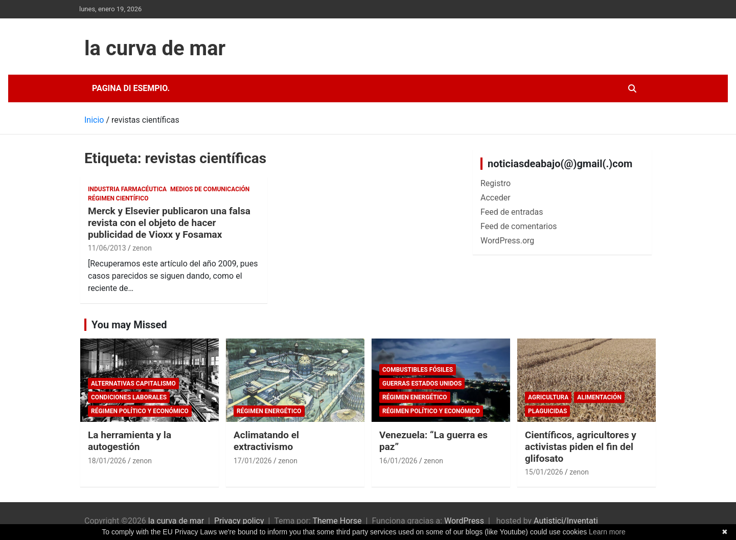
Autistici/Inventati (566, 521)
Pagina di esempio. (131, 88)
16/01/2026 (398, 461)
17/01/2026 (253, 461)
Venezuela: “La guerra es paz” (433, 441)
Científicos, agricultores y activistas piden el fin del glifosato (580, 446)
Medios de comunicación (209, 189)
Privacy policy (239, 521)
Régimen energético (269, 411)
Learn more (607, 532)
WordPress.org (507, 240)
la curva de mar (154, 48)
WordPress (464, 521)
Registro (495, 183)
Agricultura (548, 397)
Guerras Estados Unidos (422, 383)
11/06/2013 (107, 248)
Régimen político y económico (140, 411)
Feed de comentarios (518, 226)
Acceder (495, 197)
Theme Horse (336, 521)
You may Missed (129, 325)
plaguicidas (547, 411)
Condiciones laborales (129, 397)
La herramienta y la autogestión (129, 441)
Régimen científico (118, 198)
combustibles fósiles (417, 369)
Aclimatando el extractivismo (266, 441)
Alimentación (599, 397)
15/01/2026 (544, 472)
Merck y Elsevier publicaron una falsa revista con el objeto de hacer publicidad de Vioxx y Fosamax (169, 222)
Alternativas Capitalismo (133, 383)
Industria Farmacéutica (127, 189)
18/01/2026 (107, 461)
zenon (142, 248)
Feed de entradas (511, 212)
